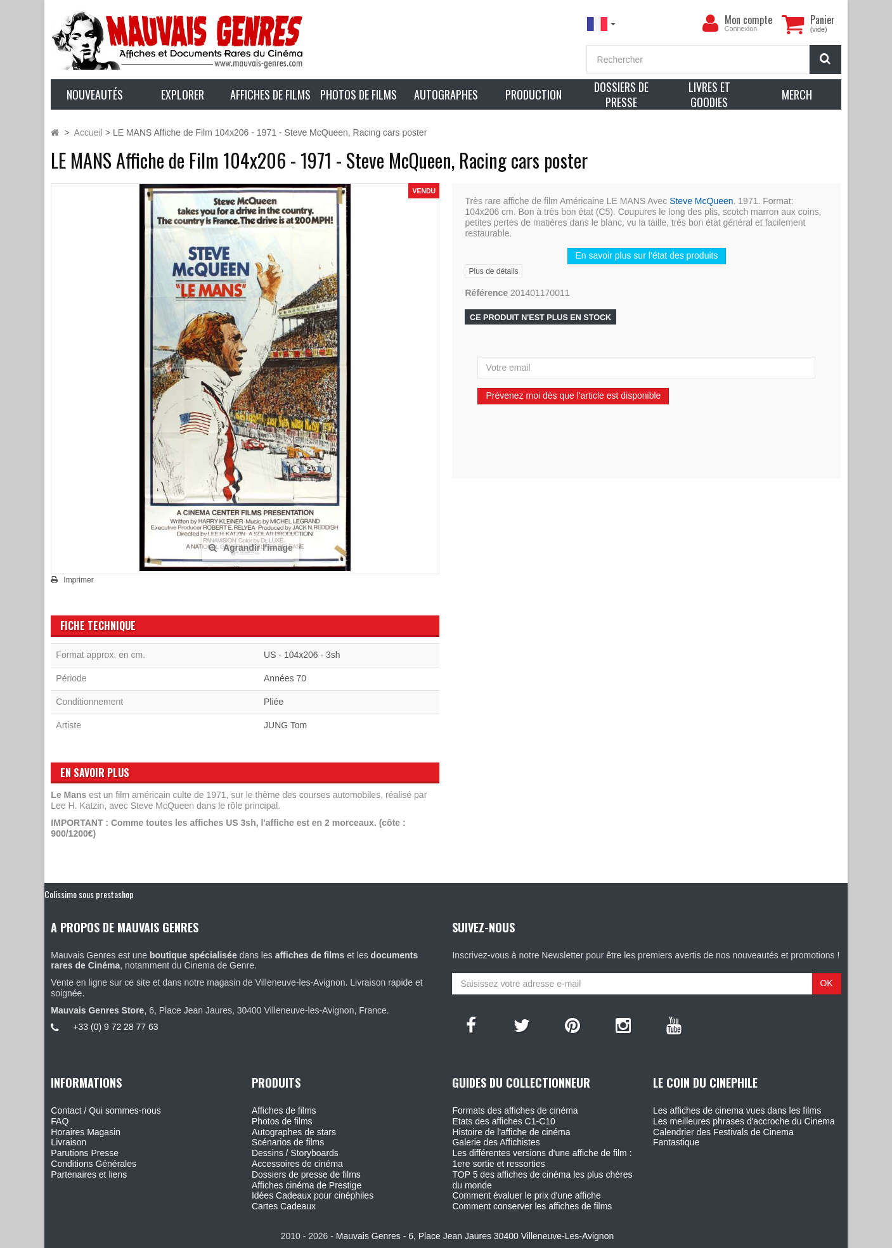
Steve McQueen (701, 201)
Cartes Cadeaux (284, 1206)
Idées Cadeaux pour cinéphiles (312, 1195)
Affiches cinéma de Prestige (306, 1185)
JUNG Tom (285, 725)
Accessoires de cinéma (297, 1164)
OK (826, 983)
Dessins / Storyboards (295, 1153)
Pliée (273, 702)
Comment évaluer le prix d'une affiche (526, 1195)
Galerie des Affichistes (496, 1142)
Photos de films (282, 1121)
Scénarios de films (288, 1142)
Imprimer (78, 580)
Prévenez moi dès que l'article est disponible (573, 395)
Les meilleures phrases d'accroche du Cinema (744, 1121)
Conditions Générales (93, 1164)
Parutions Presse (85, 1153)
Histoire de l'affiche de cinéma (511, 1132)
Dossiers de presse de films (306, 1174)
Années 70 (285, 678)
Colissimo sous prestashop (89, 894)
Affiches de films (284, 1110)
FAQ (59, 1121)
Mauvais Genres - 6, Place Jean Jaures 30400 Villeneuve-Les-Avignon (475, 1236)
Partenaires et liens (89, 1174)
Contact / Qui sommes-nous (106, 1110)
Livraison (68, 1142)
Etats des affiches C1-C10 (503, 1121)
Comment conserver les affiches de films (532, 1206)
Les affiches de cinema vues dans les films (737, 1110)
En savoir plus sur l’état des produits (647, 255)
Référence (486, 293)
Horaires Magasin (85, 1132)
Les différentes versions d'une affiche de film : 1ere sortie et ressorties (541, 1158)
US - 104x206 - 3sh (302, 655)
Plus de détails (493, 271)
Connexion (741, 28)
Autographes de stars (294, 1132)
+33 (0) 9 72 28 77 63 (115, 1027)
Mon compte (748, 20)
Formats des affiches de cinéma (515, 1110)
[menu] (711, 23)
